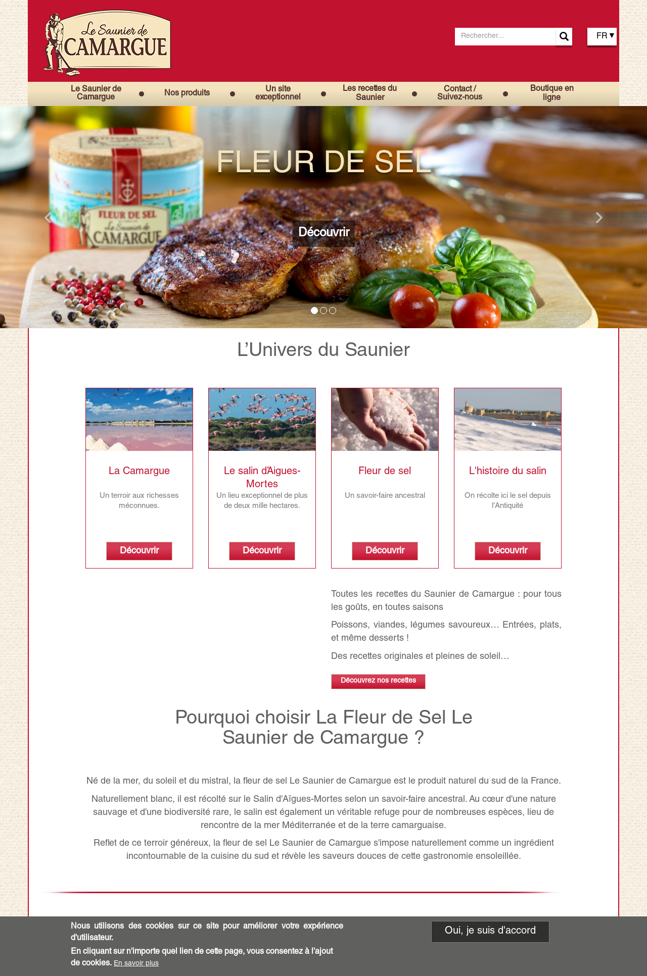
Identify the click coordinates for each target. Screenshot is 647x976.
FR (602, 37)
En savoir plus (136, 963)
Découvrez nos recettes (378, 681)
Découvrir (323, 234)
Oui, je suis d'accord (490, 932)
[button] (48, 217)
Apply (564, 36)
